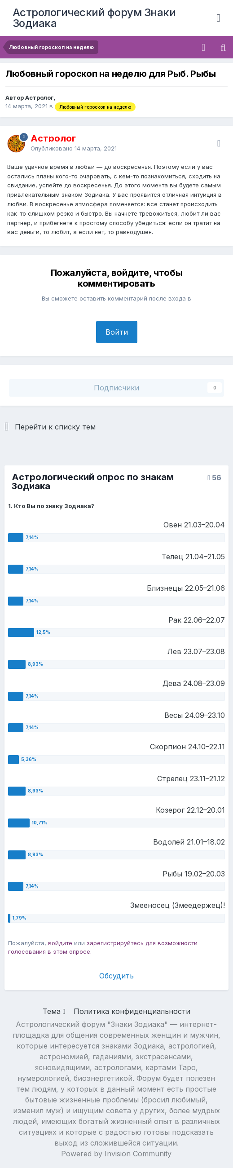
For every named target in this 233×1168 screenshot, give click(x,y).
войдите (60, 943)
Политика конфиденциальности (132, 1011)
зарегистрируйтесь (115, 943)
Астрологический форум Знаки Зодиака (94, 18)
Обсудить (116, 975)
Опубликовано (74, 148)
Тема (54, 1011)
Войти (117, 331)
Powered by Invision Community (116, 1153)
